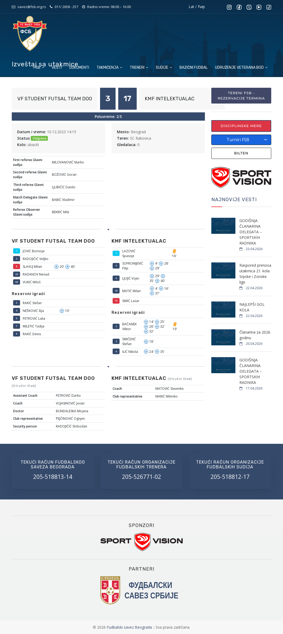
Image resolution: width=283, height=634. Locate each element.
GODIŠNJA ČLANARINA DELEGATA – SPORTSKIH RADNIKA (250, 232)
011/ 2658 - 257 (66, 6)
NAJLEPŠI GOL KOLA (252, 307)
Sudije (164, 67)
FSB (38, 67)
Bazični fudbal (193, 67)
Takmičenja (109, 67)
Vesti (57, 67)
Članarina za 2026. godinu (255, 335)
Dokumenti (79, 67)
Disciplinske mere (241, 126)
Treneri (139, 67)
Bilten (241, 153)
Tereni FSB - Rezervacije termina (241, 95)
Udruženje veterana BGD (241, 67)
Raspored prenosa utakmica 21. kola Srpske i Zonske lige (255, 274)
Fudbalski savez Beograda (130, 627)
